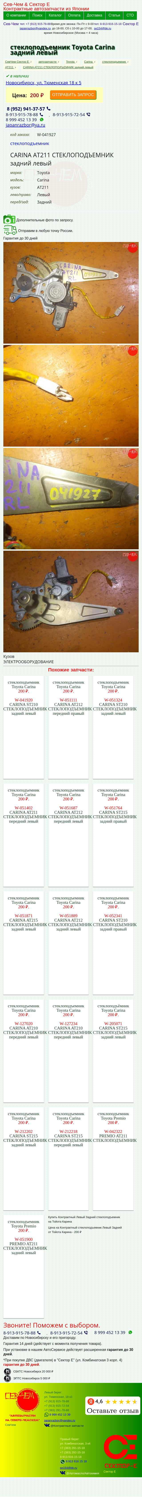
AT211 (9, 67)
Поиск (37, 15)
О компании (16, 15)
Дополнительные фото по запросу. (38, 220)
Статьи (114, 15)
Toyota (70, 61)
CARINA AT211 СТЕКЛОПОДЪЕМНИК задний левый (58, 67)
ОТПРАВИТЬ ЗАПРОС (73, 95)
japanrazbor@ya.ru (25, 125)
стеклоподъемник (114, 61)
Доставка (94, 15)
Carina (89, 61)
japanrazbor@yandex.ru (35, 28)
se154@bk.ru (102, 28)
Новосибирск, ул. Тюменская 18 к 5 (43, 83)
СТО (130, 15)
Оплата (74, 15)
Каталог (55, 15)
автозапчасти (47, 61)
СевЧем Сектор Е (17, 61)
